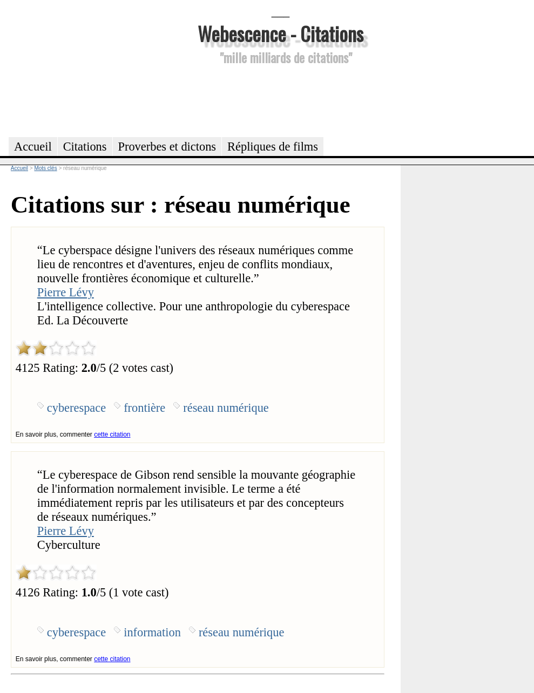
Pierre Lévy (65, 292)
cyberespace (76, 408)
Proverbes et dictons (167, 146)
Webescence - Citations (280, 33)
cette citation (112, 434)
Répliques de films (272, 146)
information (152, 632)
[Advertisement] (280, 99)
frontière (144, 408)
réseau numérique (226, 408)
